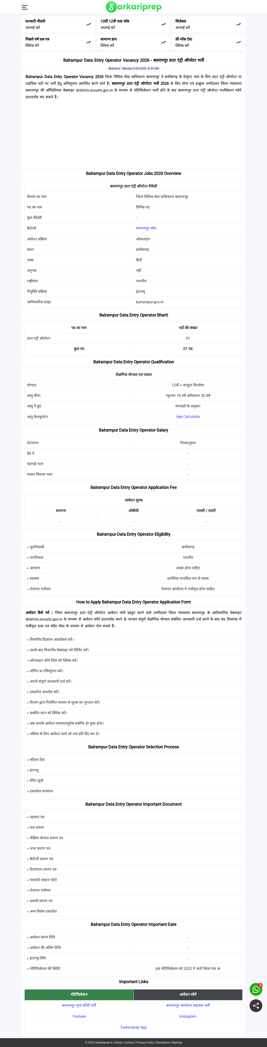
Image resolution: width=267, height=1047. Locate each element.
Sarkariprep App (133, 1027)
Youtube (79, 1016)
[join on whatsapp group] (256, 989)
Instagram (188, 1016)
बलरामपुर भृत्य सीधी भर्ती (79, 1005)
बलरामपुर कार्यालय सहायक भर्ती (188, 1005)
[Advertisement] (133, 135)
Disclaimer (163, 1042)
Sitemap (177, 1042)
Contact (129, 1042)
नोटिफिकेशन (78, 994)
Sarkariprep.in (104, 1042)
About (118, 1042)
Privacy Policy (145, 1042)
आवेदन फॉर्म (188, 994)
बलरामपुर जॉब (146, 228)
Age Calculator (188, 416)
